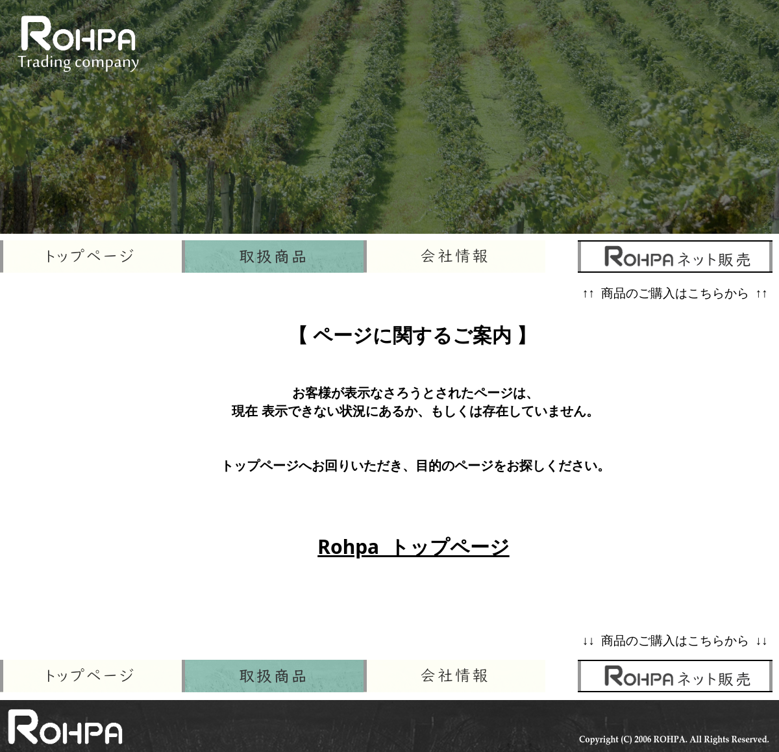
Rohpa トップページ (413, 546)
